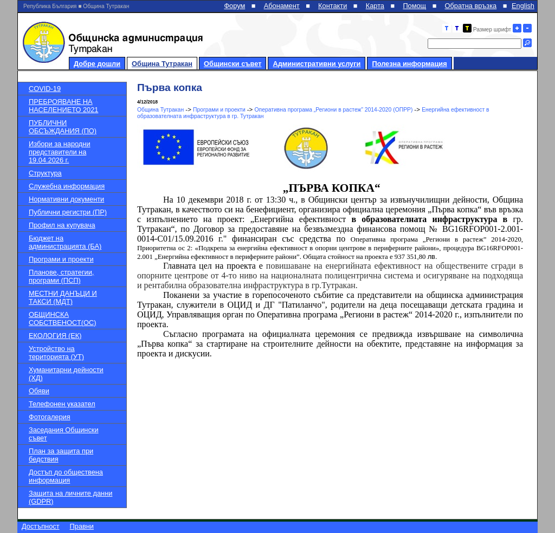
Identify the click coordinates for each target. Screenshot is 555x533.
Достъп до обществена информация (66, 476)
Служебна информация (67, 186)
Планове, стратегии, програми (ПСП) (61, 276)
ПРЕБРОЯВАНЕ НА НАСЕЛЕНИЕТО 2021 (63, 106)
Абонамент (282, 6)
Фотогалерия (49, 417)
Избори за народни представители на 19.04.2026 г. (60, 152)
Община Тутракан (162, 64)
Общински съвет (232, 64)
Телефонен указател (62, 404)
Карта (375, 6)
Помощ (414, 6)
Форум (234, 6)
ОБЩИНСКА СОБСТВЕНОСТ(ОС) (62, 318)
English (523, 6)
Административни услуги (316, 64)
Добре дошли (97, 64)
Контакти (332, 6)
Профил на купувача (62, 225)
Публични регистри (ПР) (68, 212)
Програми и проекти (61, 259)
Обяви (39, 391)
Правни (82, 526)
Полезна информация (409, 64)
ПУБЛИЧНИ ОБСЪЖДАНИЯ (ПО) (62, 127)
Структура (45, 173)
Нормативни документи (66, 199)
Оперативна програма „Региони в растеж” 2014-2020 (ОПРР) (335, 110)
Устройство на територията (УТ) (56, 352)
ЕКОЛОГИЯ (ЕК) (55, 336)
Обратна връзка (471, 6)
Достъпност (41, 526)
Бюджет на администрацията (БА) (65, 242)
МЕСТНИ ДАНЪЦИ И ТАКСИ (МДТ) (63, 297)
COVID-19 (45, 88)
